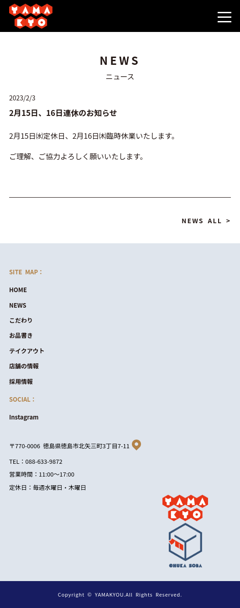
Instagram (24, 417)
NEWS (17, 305)
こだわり (21, 320)
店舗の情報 (24, 366)
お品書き (21, 335)
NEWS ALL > (206, 220)
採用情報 (21, 381)
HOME (18, 289)
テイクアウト (27, 350)
